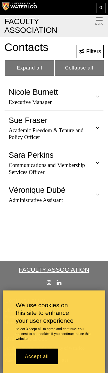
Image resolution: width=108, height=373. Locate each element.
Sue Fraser (28, 120)
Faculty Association (54, 269)
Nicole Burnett (33, 92)
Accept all (37, 356)
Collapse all (79, 68)
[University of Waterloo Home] (19, 7)
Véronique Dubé (37, 190)
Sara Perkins (31, 155)
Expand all (29, 68)
